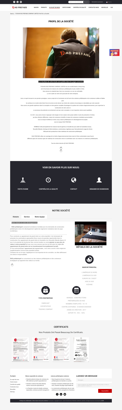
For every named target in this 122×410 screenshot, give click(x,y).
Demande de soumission (97, 2)
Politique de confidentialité (25, 400)
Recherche (86, 2)
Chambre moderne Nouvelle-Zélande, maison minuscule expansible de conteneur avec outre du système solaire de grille (37, 385)
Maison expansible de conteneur (34, 376)
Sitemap (12, 391)
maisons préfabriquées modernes (60, 376)
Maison (36, 7)
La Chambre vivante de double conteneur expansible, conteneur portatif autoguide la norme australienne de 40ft (37, 389)
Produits (44, 7)
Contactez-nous (94, 7)
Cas (112, 7)
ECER (102, 400)
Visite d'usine (66, 7)
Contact (73, 189)
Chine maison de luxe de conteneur (40, 400)
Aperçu (12, 13)
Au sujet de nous (54, 7)
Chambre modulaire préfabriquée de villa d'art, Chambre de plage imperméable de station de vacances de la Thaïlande (62, 385)
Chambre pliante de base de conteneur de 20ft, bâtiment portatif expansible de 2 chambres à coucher (37, 380)
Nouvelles (104, 7)
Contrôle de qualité (79, 7)
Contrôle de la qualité (48, 189)
